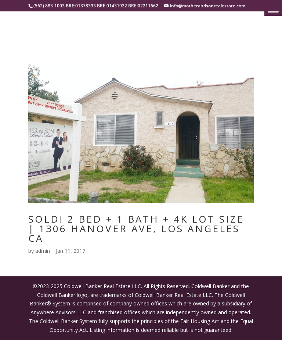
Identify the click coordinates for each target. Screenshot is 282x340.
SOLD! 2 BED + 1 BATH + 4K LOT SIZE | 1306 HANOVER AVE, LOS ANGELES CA (136, 228)
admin (42, 250)
